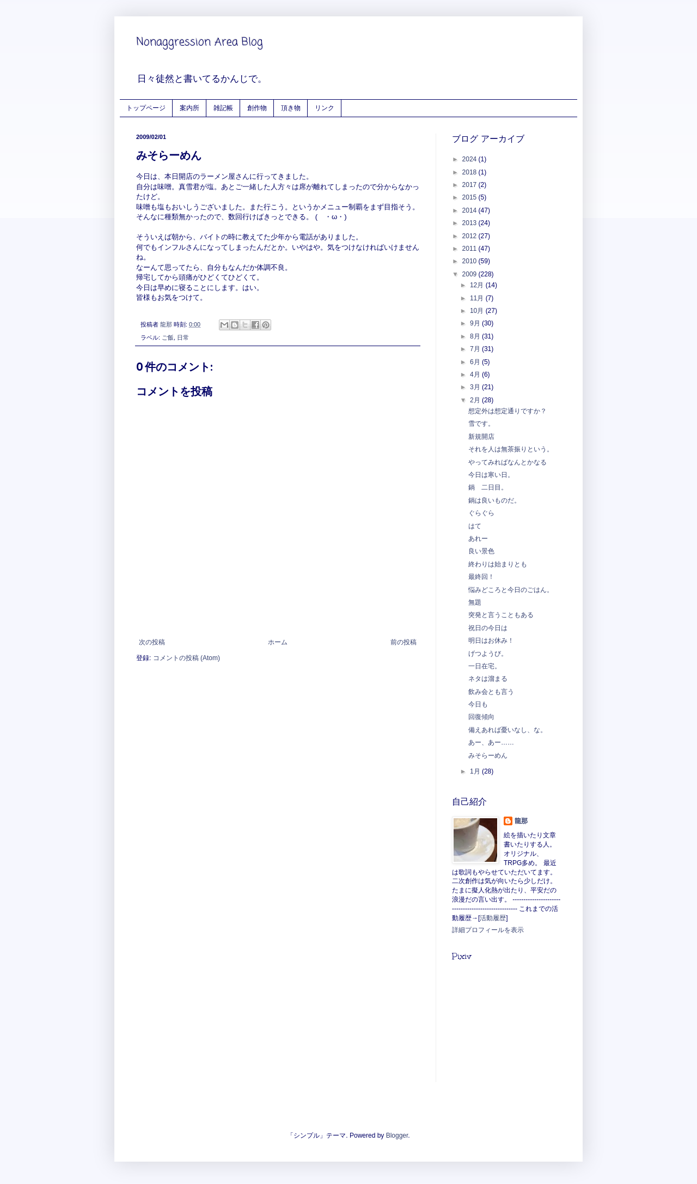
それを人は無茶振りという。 (510, 449)
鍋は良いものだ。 (494, 500)
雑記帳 (223, 108)
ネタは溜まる (488, 678)
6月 (476, 362)
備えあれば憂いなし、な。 (507, 730)
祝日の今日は (488, 628)
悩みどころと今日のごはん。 (510, 590)
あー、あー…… (491, 742)
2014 (470, 210)
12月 (478, 285)
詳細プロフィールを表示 (488, 930)
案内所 (189, 108)
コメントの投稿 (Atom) (186, 658)
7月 (476, 349)
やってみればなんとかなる (507, 462)
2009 (470, 274)
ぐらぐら (481, 513)
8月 (476, 336)
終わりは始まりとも (497, 564)
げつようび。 (488, 653)
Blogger (397, 1135)
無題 (474, 602)
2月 (476, 400)
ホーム (278, 642)
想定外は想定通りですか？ (507, 411)
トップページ (146, 108)
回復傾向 (481, 717)
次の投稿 (152, 642)
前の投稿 (403, 642)
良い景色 (481, 551)
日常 (183, 337)
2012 (470, 236)
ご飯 (168, 337)
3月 (476, 387)
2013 (470, 223)
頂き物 (291, 108)
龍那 (521, 821)
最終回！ (481, 577)
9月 (476, 323)
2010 (470, 261)
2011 (470, 248)
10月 (478, 311)
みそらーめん (488, 755)
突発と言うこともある (501, 615)
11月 (478, 298)
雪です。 (481, 423)
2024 (470, 159)
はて (474, 526)
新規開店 (481, 436)
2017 (470, 185)
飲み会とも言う (491, 692)
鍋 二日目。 (488, 487)
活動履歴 (493, 918)
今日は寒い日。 (491, 475)
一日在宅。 (484, 666)
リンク (324, 108)
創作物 (257, 108)
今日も (478, 704)
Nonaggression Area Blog (199, 42)
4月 (476, 374)
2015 (470, 197)
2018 (470, 172)
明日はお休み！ (491, 640)
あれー (478, 538)
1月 (476, 771)
